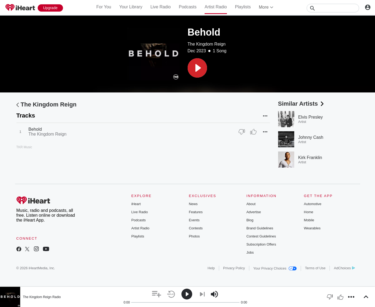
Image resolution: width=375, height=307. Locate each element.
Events (194, 220)
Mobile (309, 220)
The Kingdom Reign (207, 44)
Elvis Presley (310, 117)
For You (103, 7)
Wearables (312, 228)
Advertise (253, 212)
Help (211, 268)
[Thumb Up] (253, 131)
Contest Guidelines (261, 236)
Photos (194, 236)
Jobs (250, 252)
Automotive (312, 204)
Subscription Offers (261, 244)
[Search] (333, 8)
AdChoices (344, 268)
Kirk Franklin (310, 157)
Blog (249, 220)
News (193, 204)
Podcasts (188, 7)
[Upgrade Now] (50, 8)
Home (308, 212)
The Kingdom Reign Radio (42, 297)
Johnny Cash (310, 137)
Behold (35, 129)
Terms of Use (315, 268)
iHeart (136, 204)
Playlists (243, 7)
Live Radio (160, 7)
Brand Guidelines (259, 228)
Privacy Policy (234, 268)
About (250, 204)
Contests (195, 228)
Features (195, 212)
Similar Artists (301, 103)
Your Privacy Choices (275, 268)
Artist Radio (216, 7)
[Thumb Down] (242, 131)
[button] (197, 68)
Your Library (130, 7)
